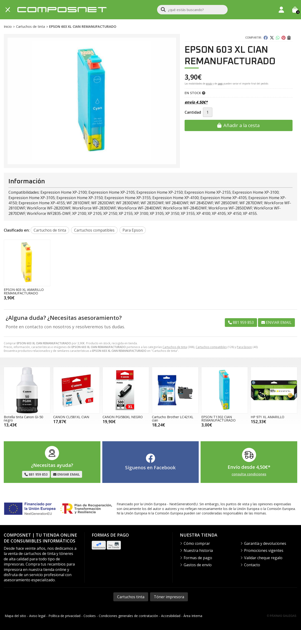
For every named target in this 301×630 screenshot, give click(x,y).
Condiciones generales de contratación (128, 616)
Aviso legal (37, 616)
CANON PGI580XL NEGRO (123, 417)
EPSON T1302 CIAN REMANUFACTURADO (218, 418)
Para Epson (244, 347)
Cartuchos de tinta (174, 347)
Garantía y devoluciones (265, 543)
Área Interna (192, 616)
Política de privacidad (64, 616)
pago (220, 83)
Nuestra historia (198, 550)
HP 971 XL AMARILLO (267, 417)
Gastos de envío (198, 564)
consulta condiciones (249, 474)
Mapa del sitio (15, 616)
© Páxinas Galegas (281, 616)
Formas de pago (198, 557)
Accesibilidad (170, 616)
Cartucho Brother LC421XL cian (172, 418)
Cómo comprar (197, 543)
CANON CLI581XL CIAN (71, 417)
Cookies (89, 616)
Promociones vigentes (263, 550)
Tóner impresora (169, 596)
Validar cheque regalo (263, 557)
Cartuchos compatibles (211, 347)
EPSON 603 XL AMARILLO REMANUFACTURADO (24, 291)
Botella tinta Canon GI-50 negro (23, 418)
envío (209, 83)
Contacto (252, 564)
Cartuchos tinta (130, 596)
